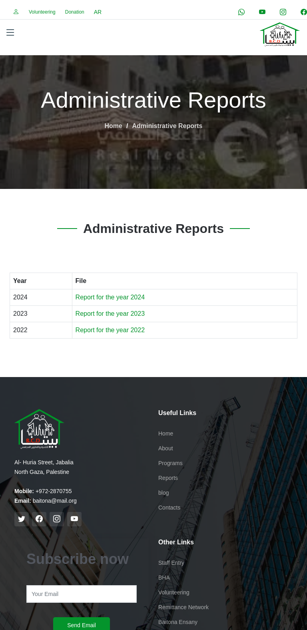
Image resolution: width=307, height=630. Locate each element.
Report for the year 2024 (110, 297)
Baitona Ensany (177, 622)
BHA (164, 577)
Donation (74, 12)
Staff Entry (171, 563)
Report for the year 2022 (110, 330)
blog (163, 493)
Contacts (169, 507)
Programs (170, 463)
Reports (168, 478)
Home (113, 125)
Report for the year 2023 (110, 313)
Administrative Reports (167, 125)
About (165, 448)
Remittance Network (183, 607)
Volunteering (42, 12)
